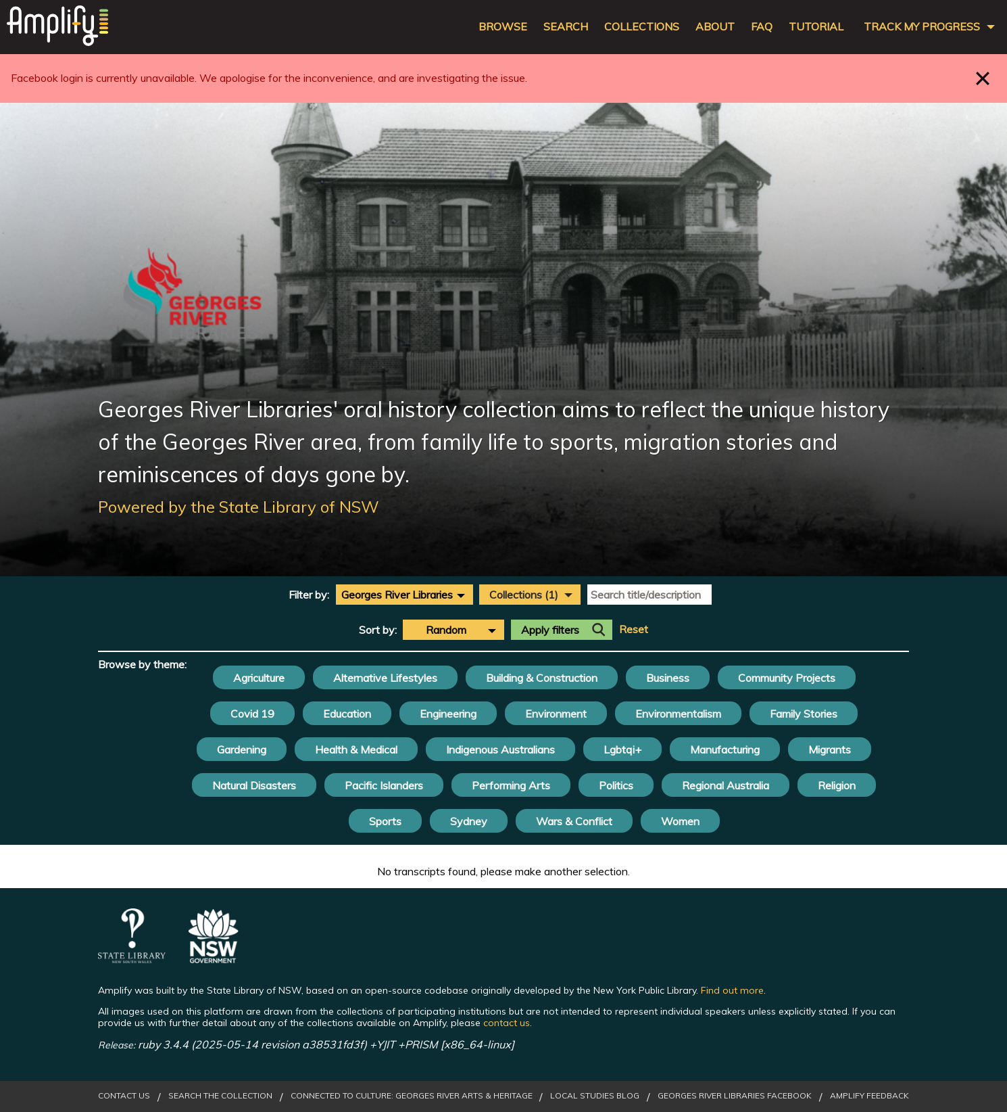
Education (347, 713)
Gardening (241, 749)
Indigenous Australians (500, 749)
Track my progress (922, 26)
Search (565, 26)
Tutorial (816, 26)
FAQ (761, 26)
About (715, 26)
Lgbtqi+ (622, 749)
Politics (616, 785)
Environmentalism (678, 713)
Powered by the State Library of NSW (238, 506)
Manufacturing (725, 749)
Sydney (468, 821)
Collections (641, 26)
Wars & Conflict (574, 821)
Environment (556, 713)
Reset (633, 629)
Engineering (448, 713)
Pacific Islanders (384, 785)
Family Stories (803, 713)
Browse (502, 26)
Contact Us (124, 1096)
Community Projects (786, 678)
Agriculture (259, 678)
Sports (385, 821)
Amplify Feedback (869, 1096)
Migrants (829, 749)
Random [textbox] (446, 629)
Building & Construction (541, 678)
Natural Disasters (254, 785)
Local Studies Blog (594, 1096)
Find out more (732, 990)
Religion (837, 785)
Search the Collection (220, 1096)
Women (680, 821)
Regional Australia (725, 785)
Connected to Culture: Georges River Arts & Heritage (412, 1096)
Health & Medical (356, 749)
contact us (506, 1023)
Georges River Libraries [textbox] (397, 594)
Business (667, 678)
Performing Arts (511, 785)
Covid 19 (252, 713)
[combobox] (404, 594)
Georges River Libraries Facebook (735, 1096)
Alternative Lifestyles (385, 678)
